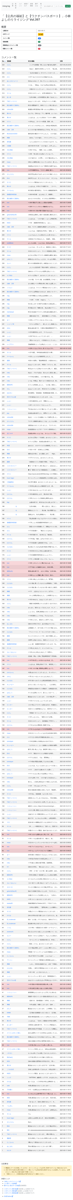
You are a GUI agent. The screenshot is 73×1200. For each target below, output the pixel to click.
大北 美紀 (10, 150)
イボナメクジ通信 (10, 1191)
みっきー (9, 1025)
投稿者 (15, 6)
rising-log (6, 6)
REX (8, 1130)
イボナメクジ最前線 (11, 1193)
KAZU (8, 223)
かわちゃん (10, 672)
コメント (20, 5)
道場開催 (31, 5)
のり (8, 77)
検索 (68, 6)
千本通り (9, 1090)
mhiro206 (10, 109)
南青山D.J (10, 571)
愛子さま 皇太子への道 (12, 1185)
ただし (9, 65)
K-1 (8, 867)
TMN (8, 1017)
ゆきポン (9, 393)
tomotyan (10, 741)
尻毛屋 (9, 142)
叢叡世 (9, 1138)
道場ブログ (26, 5)
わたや (9, 1150)
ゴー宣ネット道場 (10, 1183)
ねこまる (9, 624)
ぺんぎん (9, 1106)
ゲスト (9, 121)
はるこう (9, 259)
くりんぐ (9, 288)
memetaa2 (10, 312)
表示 (41, 34)
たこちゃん (10, 956)
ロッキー (9, 705)
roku (8, 373)
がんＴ (9, 1009)
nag (8, 296)
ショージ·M (10, 324)
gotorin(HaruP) (12, 215)
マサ (8, 822)
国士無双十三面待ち (13, 105)
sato (8, 1085)
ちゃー (9, 263)
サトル (9, 93)
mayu (9, 429)
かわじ (9, 676)
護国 (8, 360)
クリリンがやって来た (14, 1033)
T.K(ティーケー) (12, 101)
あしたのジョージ (12, 81)
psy (8, 413)
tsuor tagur (10, 478)
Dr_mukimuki (11, 919)
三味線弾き (10, 482)
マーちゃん (10, 190)
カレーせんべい (12, 652)
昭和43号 (10, 385)
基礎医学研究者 (12, 194)
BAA (8, 1126)
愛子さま (36, 5)
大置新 (9, 146)
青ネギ (9, 113)
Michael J (10, 1057)
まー (8, 320)
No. (4, 61)
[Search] (59, 6)
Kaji (8, 502)
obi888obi (10, 243)
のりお (9, 915)
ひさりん (9, 494)
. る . (17, 506)
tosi (8, 170)
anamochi (10, 932)
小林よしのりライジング (12, 1181)
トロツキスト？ (12, 466)
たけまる (9, 547)
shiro (8, 328)
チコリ (9, 182)
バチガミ (9, 1053)
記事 (12, 5)
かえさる (9, 968)
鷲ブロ (41, 6)
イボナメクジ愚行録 (11, 1189)
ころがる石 (10, 1069)
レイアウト (10, 344)
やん (8, 389)
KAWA (9, 1013)
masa (8, 162)
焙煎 (8, 1098)
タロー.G (9, 887)
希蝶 (8, 138)
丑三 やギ (10, 433)
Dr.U (8, 178)
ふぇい (9, 332)
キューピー (10, 684)
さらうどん (10, 174)
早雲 (8, 445)
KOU (8, 1061)
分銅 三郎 (10, 130)
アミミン (9, 960)
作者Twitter (8, 1196)
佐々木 (9, 97)
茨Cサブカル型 (11, 397)
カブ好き (9, 275)
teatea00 (10, 903)
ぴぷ (8, 527)
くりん (9, 928)
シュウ (9, 1077)
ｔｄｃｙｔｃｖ (12, 409)
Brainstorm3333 (12, 134)
